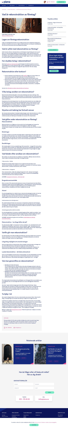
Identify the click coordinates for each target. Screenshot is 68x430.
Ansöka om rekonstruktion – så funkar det (56, 44)
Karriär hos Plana (5, 416)
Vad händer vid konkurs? (52, 33)
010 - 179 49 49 (8, 327)
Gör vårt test (61, 2)
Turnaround (14, 416)
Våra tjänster (12, 5)
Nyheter (25, 417)
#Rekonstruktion (9, 35)
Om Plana (4, 5)
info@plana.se (18, 327)
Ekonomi (50, 361)
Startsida (4, 9)
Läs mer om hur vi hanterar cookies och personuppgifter (45, 422)
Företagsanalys (14, 417)
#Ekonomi (4, 35)
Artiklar (25, 416)
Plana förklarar (22, 5)
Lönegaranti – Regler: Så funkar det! (55, 22)
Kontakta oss (31, 5)
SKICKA (49, 392)
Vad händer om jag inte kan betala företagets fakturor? (55, 351)
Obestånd (56, 361)
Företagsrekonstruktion (16, 415)
